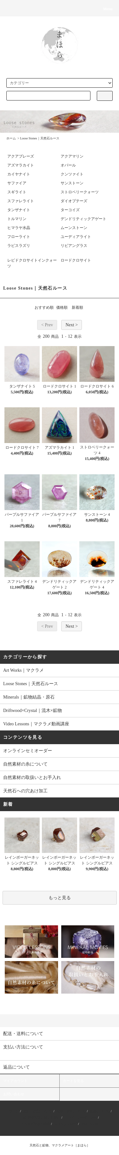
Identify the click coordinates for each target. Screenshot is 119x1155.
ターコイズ (70, 210)
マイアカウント (15, 1081)
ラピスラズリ (18, 245)
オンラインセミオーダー (27, 750)
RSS (84, 1124)
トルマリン (16, 219)
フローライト (18, 236)
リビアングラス (74, 245)
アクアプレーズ (20, 156)
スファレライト (20, 201)
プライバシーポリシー (80, 1117)
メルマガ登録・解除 (35, 1124)
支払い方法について (37, 1111)
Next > (71, 324)
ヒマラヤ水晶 (18, 228)
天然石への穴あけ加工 (25, 791)
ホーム (11, 138)
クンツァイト (72, 174)
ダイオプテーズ (74, 201)
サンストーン (72, 183)
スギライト (16, 192)
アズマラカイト (20, 165)
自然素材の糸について (25, 764)
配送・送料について (71, 1111)
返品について (99, 1111)
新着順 (77, 307)
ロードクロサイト (76, 260)
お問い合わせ (13, 1094)
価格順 (62, 307)
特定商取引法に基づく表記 (41, 1117)
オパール (68, 165)
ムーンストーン (74, 228)
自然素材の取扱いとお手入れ (32, 777)
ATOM (93, 1124)
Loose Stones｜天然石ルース (39, 138)
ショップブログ (65, 1124)
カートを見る (73, 1081)
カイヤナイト (18, 174)
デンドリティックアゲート (83, 219)
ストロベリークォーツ (80, 192)
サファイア (16, 183)
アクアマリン (72, 156)
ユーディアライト (76, 236)
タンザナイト (18, 210)
